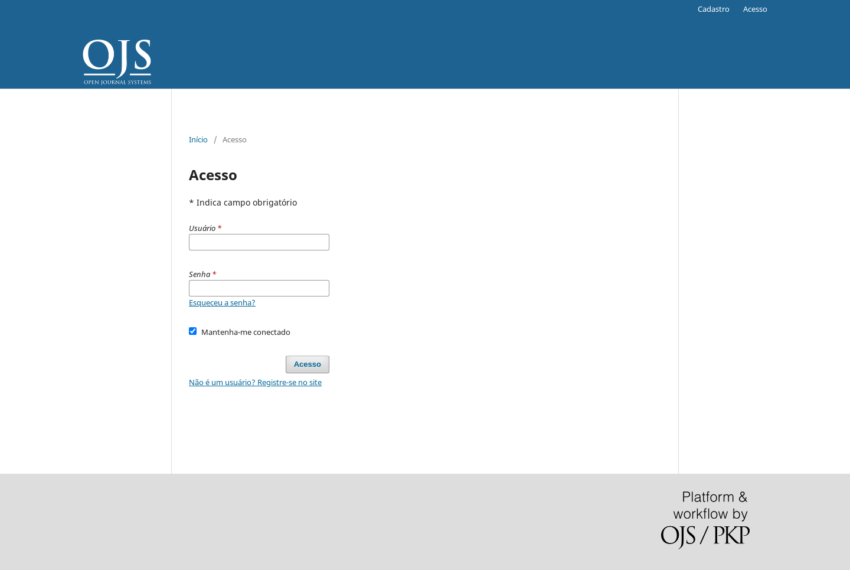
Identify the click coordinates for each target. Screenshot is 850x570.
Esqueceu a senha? (222, 302)
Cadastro (714, 9)
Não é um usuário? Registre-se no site (255, 382)
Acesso (755, 9)
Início (198, 139)
